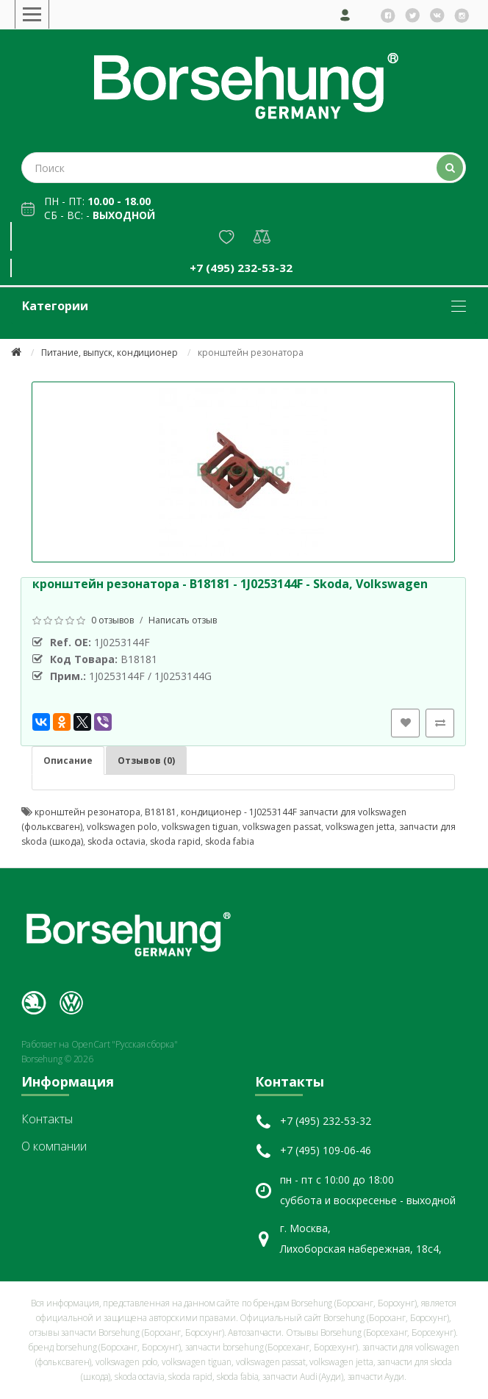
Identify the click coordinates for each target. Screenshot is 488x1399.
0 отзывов (112, 620)
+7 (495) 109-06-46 (325, 1150)
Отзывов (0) (146, 760)
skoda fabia (229, 841)
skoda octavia (116, 841)
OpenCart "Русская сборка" (124, 1044)
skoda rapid (175, 841)
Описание (68, 760)
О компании (54, 1146)
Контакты (47, 1119)
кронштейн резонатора (87, 812)
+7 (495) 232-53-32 (241, 267)
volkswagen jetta (360, 826)
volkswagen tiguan (200, 826)
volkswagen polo (122, 826)
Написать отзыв (182, 620)
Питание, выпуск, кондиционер (109, 352)
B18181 (160, 812)
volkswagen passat (282, 826)
